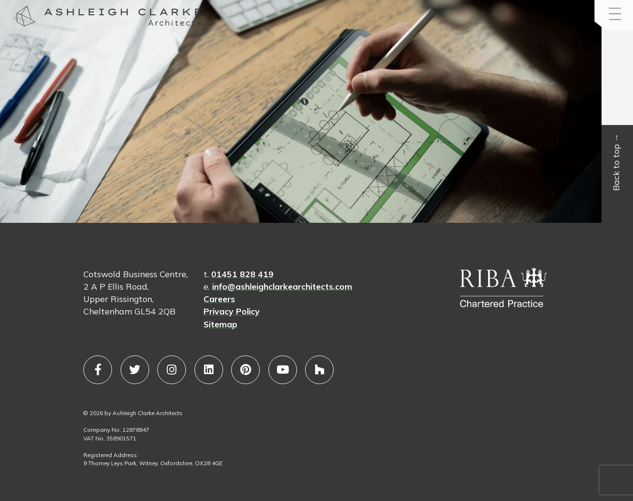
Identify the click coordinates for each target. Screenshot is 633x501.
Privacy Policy (232, 311)
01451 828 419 (242, 274)
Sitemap (220, 324)
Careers (219, 298)
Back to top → (616, 162)
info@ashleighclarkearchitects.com (282, 286)
